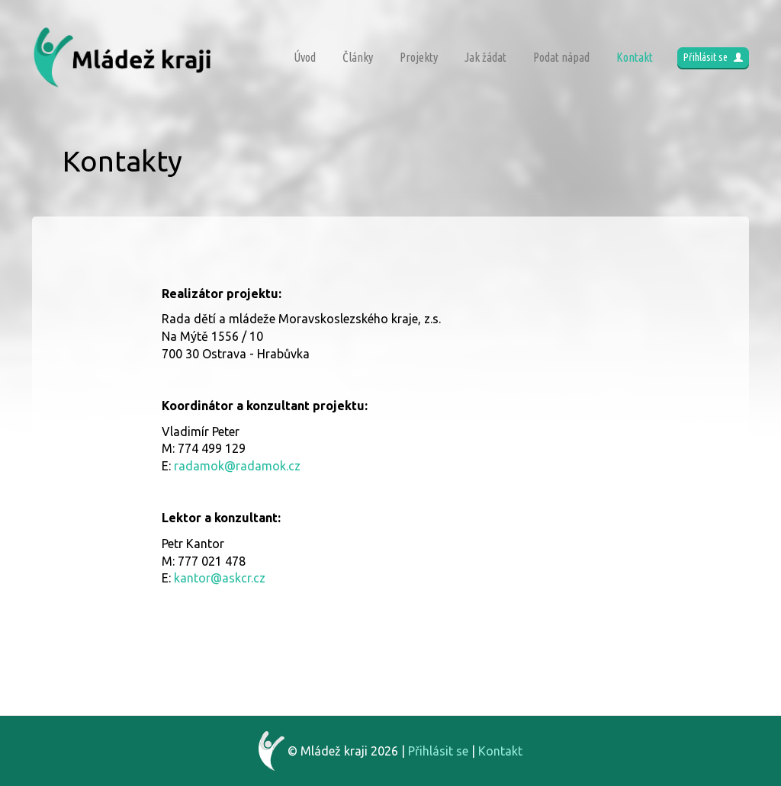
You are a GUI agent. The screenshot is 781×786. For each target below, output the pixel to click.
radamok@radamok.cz (237, 466)
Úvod (305, 57)
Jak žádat (485, 57)
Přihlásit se (713, 57)
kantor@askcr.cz (219, 578)
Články (357, 57)
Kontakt (634, 57)
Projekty (419, 57)
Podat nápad (561, 57)
